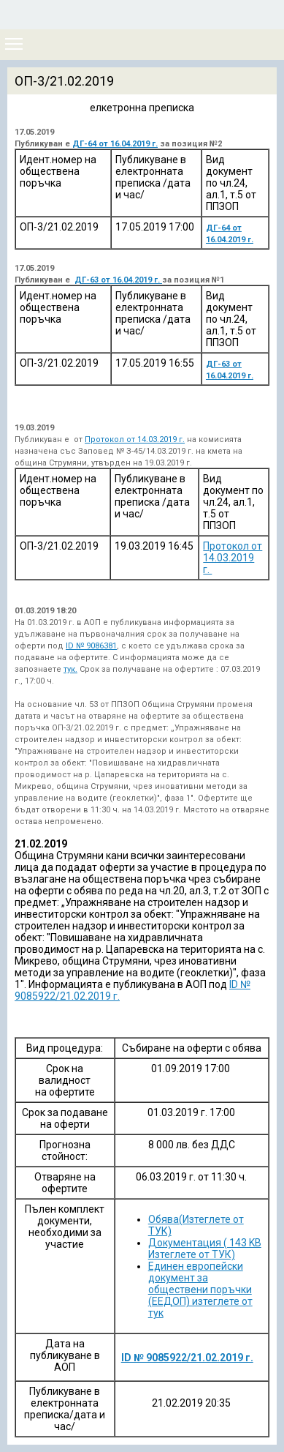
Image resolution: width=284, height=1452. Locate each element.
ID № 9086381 (91, 646)
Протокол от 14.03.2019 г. (135, 439)
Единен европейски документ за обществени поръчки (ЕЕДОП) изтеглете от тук (200, 1289)
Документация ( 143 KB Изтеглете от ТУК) (204, 1248)
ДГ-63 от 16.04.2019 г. (118, 280)
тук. (70, 669)
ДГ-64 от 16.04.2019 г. (115, 144)
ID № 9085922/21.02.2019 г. (187, 1357)
